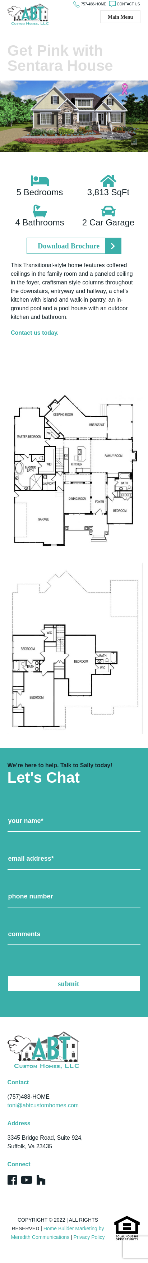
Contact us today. (35, 333)
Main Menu (120, 17)
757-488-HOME (93, 4)
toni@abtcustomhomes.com (43, 1105)
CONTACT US (128, 4)
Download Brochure (69, 246)
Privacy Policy (89, 1237)
